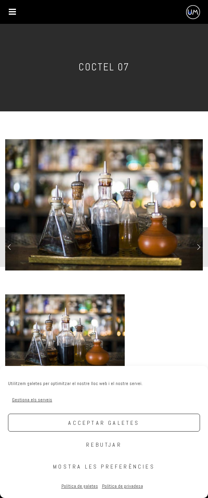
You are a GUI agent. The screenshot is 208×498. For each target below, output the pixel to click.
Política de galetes (79, 486)
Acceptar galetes (103, 422)
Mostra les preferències (104, 466)
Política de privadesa (122, 486)
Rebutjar (104, 444)
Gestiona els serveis (32, 400)
